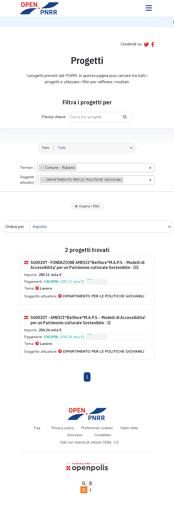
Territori (26, 167)
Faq (37, 427)
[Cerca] (101, 227)
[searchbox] (79, 168)
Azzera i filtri (87, 206)
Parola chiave (54, 117)
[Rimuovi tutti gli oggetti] (150, 167)
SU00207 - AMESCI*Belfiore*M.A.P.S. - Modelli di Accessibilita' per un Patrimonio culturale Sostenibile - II (85, 320)
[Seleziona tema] (95, 148)
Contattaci (102, 435)
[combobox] (95, 167)
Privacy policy (63, 427)
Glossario (75, 435)
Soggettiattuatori (27, 180)
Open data (129, 427)
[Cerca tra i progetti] (93, 117)
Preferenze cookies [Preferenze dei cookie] (97, 427)
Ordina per (14, 227)
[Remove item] (41, 167)
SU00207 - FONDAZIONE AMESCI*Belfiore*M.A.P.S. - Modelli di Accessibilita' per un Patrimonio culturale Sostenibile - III (84, 265)
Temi (45, 147)
